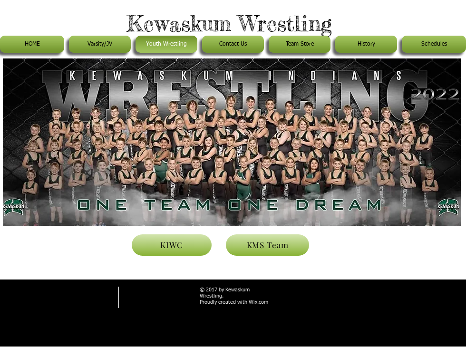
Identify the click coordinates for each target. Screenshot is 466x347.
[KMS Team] (267, 245)
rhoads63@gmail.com (48, 308)
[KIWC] (172, 245)
